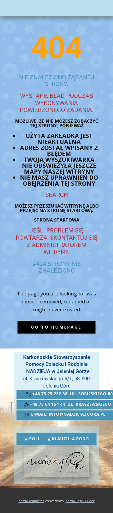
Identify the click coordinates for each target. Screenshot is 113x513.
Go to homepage (56, 327)
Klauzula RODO (68, 439)
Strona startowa (56, 220)
